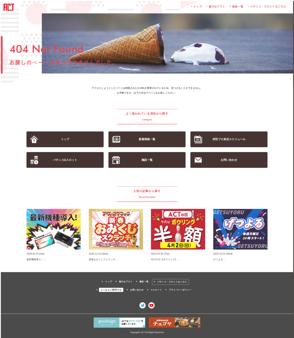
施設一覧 (237, 8)
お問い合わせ (228, 160)
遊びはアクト (216, 8)
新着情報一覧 (147, 139)
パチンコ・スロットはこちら (267, 8)
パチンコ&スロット (66, 160)
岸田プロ (228, 139)
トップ (197, 8)
